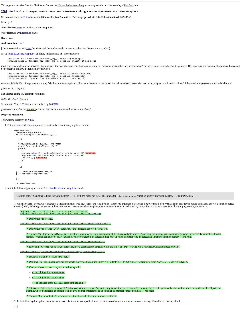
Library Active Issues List (70, 5)
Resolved (128, 5)
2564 (4, 11)
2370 (28, 48)
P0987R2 (53, 106)
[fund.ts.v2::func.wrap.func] (28, 17)
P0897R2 (31, 111)
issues (19, 27)
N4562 (31, 122)
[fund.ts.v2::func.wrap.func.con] (65, 201)
